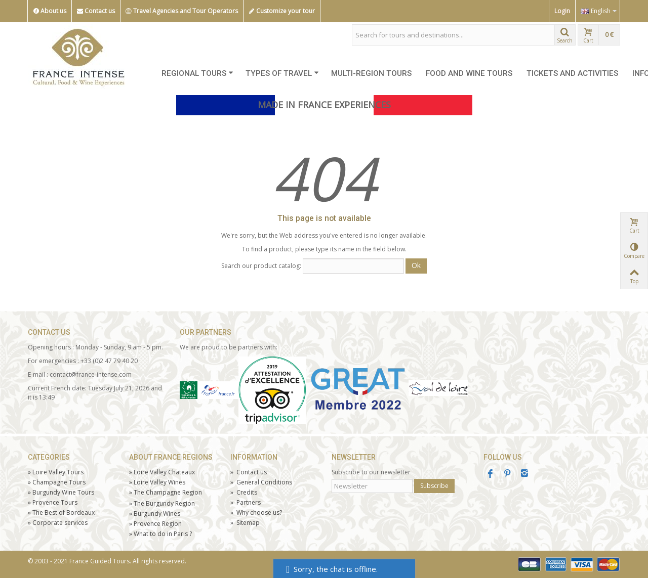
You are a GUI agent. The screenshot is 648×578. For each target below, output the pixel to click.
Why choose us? (256, 512)
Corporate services (58, 522)
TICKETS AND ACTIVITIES (572, 73)
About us (49, 11)
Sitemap (245, 522)
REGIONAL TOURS (197, 73)
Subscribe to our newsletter (371, 472)
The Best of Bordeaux (61, 512)
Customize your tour (282, 11)
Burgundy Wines (154, 513)
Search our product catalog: (261, 265)
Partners (245, 502)
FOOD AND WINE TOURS (469, 73)
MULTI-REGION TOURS (371, 73)
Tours (52, 502)
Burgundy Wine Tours (61, 492)
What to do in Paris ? (160, 533)
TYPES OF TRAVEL (282, 73)
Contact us (96, 11)
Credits (243, 492)
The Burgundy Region (162, 503)
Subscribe (434, 485)
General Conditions (261, 482)
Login (562, 11)
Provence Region (155, 523)
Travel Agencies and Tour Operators (182, 11)
